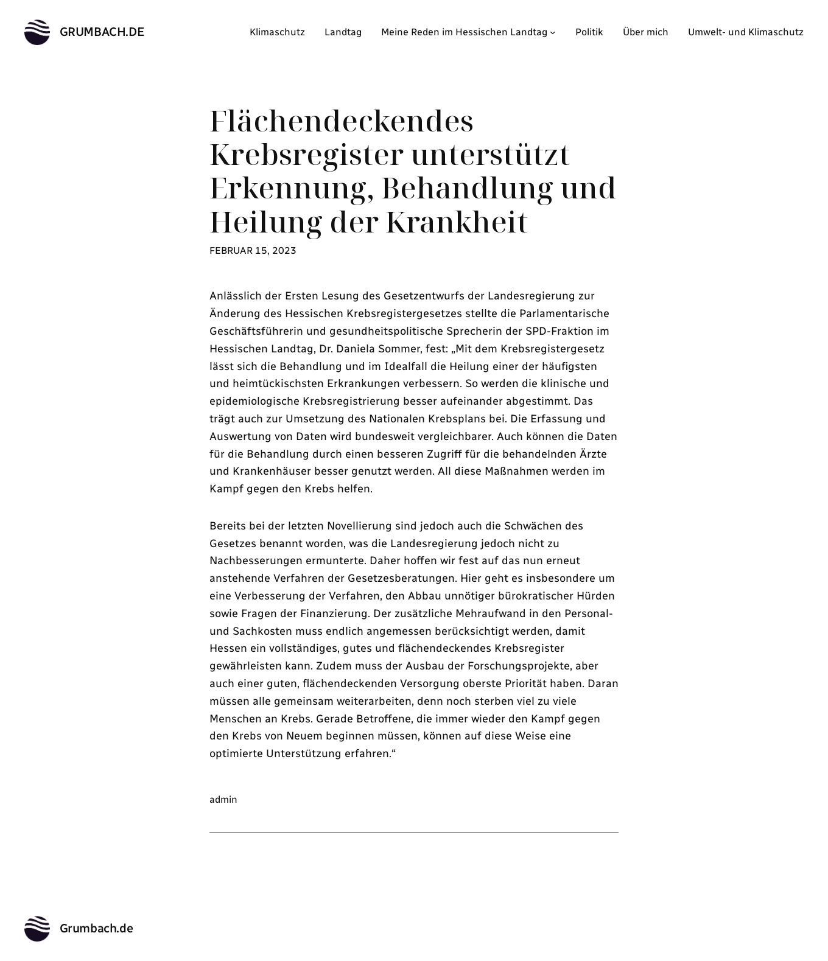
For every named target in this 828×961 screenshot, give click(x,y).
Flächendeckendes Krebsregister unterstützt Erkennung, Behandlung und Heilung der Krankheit (413, 170)
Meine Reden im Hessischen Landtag (464, 32)
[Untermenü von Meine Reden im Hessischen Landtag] (553, 32)
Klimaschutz (277, 32)
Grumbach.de (102, 31)
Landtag (343, 32)
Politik (589, 32)
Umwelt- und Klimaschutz (746, 32)
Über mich (645, 32)
